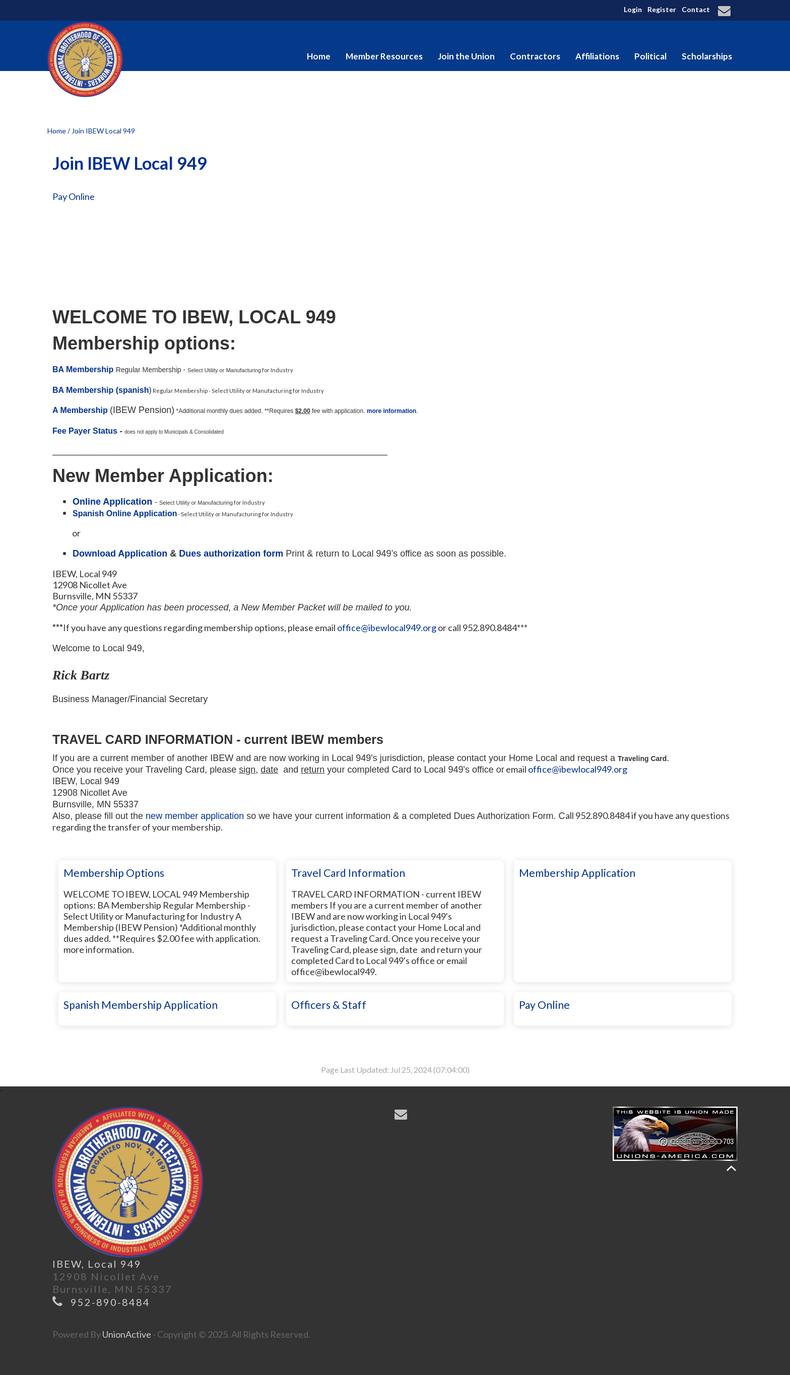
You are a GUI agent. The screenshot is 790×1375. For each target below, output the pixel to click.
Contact (696, 9)
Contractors (535, 56)
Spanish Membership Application (140, 1004)
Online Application (114, 502)
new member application (195, 816)
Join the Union (466, 56)
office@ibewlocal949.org (386, 627)
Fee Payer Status (84, 431)
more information (392, 411)
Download (95, 553)
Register (661, 9)
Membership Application (577, 872)
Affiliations (597, 56)
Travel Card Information (348, 872)
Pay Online (73, 196)
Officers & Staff (328, 1004)
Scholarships (707, 56)
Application (142, 553)
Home (319, 56)
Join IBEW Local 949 (103, 130)
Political (650, 56)
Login (633, 9)
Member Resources (384, 56)
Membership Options (113, 872)
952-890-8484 (110, 1302)
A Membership (80, 410)
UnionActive (126, 1334)
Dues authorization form (231, 553)
